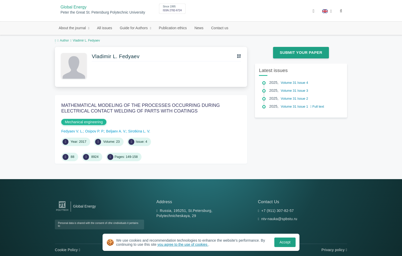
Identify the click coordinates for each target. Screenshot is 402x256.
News (198, 28)
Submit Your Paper (301, 52)
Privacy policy (334, 250)
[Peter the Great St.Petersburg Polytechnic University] (62, 211)
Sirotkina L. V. (139, 131)
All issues (104, 28)
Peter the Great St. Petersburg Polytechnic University (103, 12)
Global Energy (73, 7)
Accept (284, 242)
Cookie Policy (67, 250)
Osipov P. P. (94, 131)
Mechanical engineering (84, 122)
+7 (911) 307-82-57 (277, 211)
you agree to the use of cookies (182, 244)
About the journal (73, 28)
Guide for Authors (134, 28)
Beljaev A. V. (116, 131)
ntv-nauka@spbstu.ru (279, 219)
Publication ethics (173, 28)
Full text (317, 106)
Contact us (219, 28)
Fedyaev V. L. (72, 131)
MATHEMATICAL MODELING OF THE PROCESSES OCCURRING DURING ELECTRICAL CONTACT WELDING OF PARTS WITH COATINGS (140, 108)
